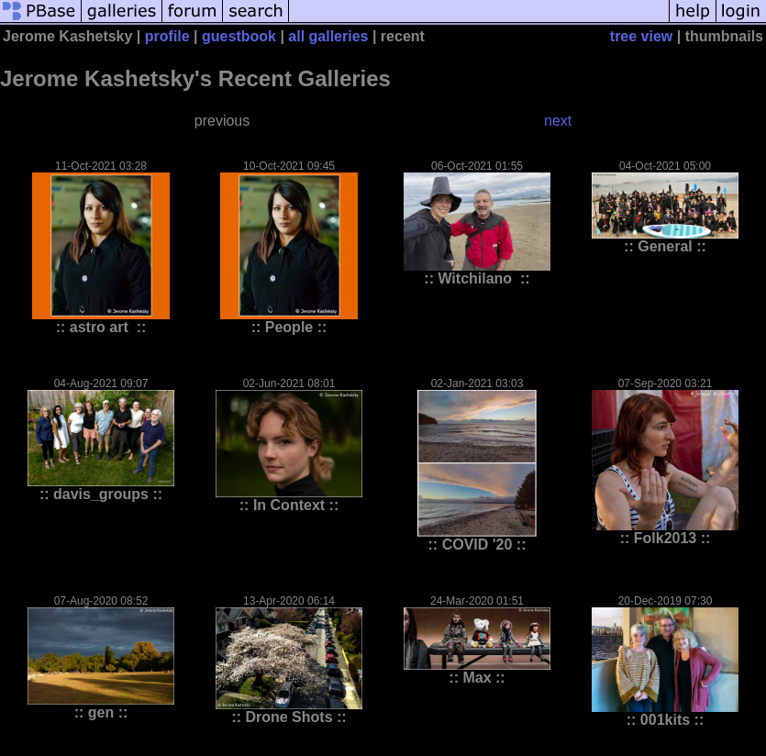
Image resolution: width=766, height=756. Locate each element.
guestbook (239, 36)
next (558, 120)
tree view (641, 36)
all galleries (328, 36)
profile (167, 36)
